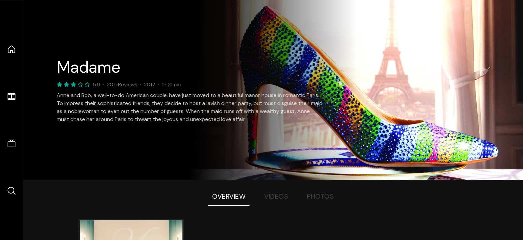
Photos (320, 196)
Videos (276, 196)
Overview (228, 196)
